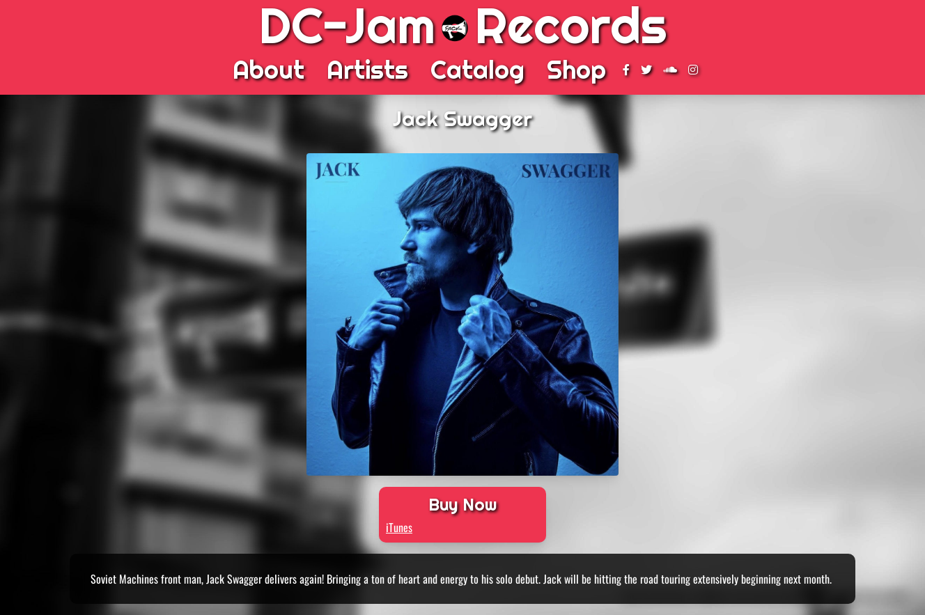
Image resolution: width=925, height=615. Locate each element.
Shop (576, 70)
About (268, 70)
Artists (367, 70)
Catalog (477, 70)
